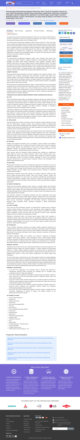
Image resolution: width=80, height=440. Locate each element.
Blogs (7, 423)
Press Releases (10, 421)
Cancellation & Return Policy (42, 427)
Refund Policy (38, 425)
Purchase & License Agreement (40, 430)
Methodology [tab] (50, 31)
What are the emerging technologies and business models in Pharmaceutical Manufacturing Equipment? (30, 348)
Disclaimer (26, 421)
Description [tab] (9, 31)
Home (7, 419)
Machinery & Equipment (49, 20)
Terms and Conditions (26, 424)
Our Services (27, 432)
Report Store (12, 8)
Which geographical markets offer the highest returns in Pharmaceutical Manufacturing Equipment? (28, 353)
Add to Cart (66, 52)
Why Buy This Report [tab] (39, 31)
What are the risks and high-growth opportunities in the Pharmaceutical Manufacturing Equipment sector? (28, 358)
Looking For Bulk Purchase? (66, 61)
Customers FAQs (28, 419)
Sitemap (8, 428)
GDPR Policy (27, 430)
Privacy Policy (27, 427)
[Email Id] (60, 428)
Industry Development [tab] (12, 34)
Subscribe (70, 428)
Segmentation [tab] (28, 31)
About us (8, 426)
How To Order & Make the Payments (41, 422)
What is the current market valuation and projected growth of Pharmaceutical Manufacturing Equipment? (30, 338)
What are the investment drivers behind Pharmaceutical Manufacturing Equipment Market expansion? (29, 343)
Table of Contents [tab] (19, 31)
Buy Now (66, 56)
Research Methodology (12, 430)
